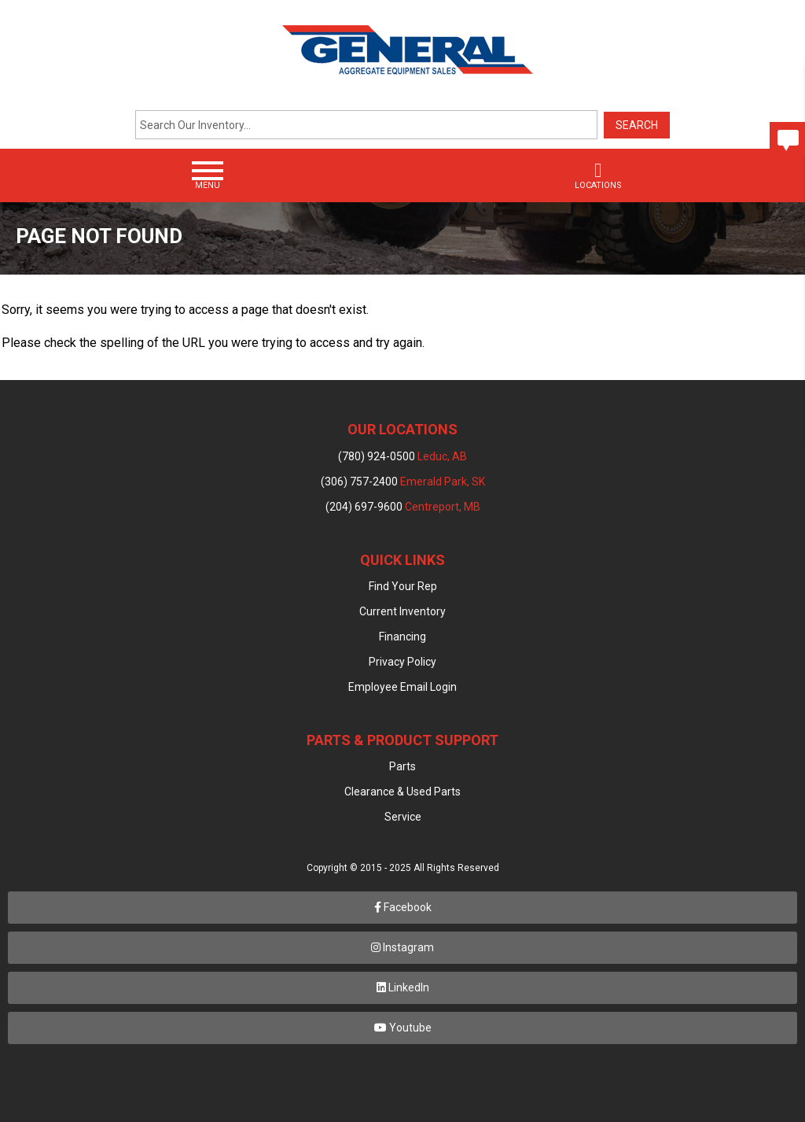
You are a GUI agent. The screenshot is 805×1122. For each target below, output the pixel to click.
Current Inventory (402, 611)
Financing (402, 636)
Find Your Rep (403, 586)
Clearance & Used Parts (402, 791)
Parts (402, 766)
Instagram (402, 947)
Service (402, 816)
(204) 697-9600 (402, 506)
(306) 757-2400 (403, 481)
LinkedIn (403, 987)
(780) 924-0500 (402, 456)
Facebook (403, 907)
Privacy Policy (402, 661)
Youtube (403, 1027)
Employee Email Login (402, 687)
